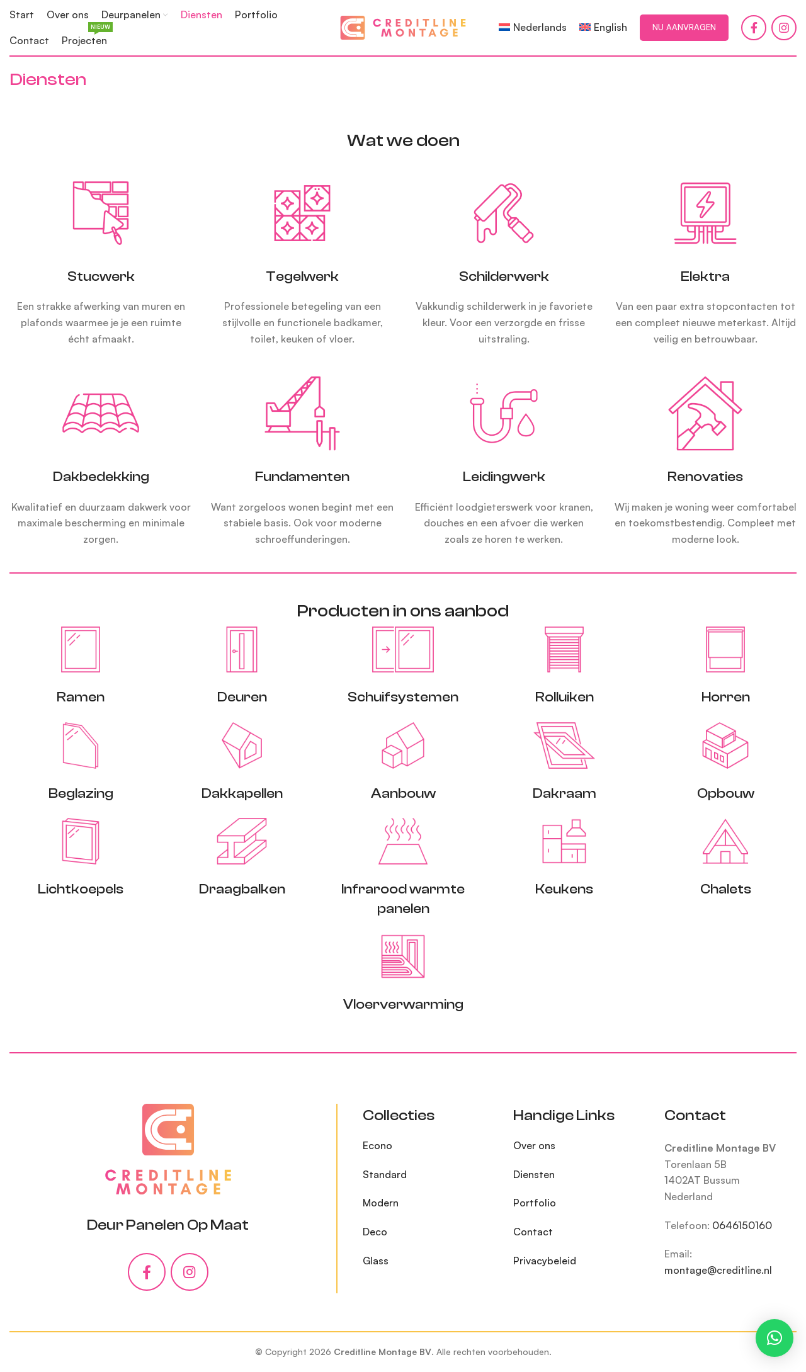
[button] (774, 1338)
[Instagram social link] (784, 27)
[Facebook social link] (753, 27)
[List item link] (429, 1146)
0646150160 (742, 1225)
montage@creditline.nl (718, 1270)
